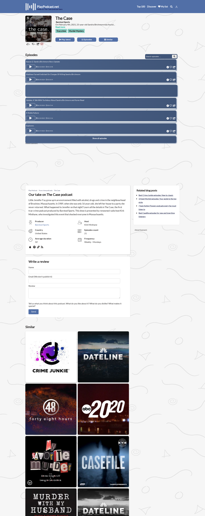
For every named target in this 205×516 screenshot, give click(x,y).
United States (80, 488)
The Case (57, 190)
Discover (151, 6)
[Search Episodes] (174, 56)
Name (31, 267)
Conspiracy (113, 472)
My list (163, 6)
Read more (60, 27)
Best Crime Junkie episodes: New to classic (156, 195)
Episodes (86, 40)
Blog (28, 507)
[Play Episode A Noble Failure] (30, 116)
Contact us (54, 494)
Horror (30, 472)
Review (32, 286)
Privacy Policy (55, 497)
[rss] (42, 248)
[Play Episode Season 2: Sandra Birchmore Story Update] (30, 67)
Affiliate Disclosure (58, 500)
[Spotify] (34, 248)
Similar (108, 40)
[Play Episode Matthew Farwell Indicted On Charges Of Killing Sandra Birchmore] (30, 79)
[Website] (38, 248)
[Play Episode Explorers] (30, 128)
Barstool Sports (42, 224)
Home (28, 490)
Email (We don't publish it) (40, 276)
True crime (61, 31)
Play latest (64, 40)
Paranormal (89, 472)
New (28, 494)
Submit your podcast (35, 504)
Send (33, 313)
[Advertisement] (156, 32)
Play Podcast (33, 190)
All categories (32, 500)
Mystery (42, 472)
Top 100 (141, 6)
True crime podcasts (45, 190)
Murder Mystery (76, 31)
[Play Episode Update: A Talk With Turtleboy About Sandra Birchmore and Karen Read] (30, 104)
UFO (101, 472)
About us (53, 490)
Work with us (55, 504)
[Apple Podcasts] (30, 248)
